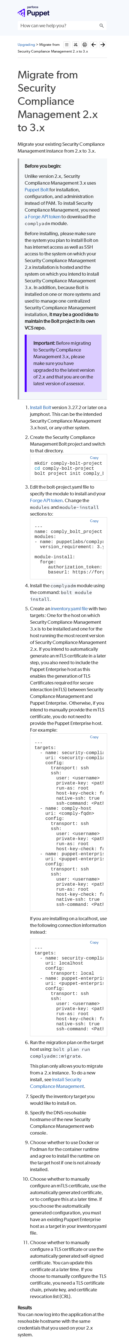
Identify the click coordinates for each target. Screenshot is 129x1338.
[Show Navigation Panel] (103, 11)
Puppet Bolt (37, 189)
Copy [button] (94, 457)
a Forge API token (43, 216)
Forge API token (46, 500)
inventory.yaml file (69, 608)
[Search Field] (62, 25)
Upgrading (26, 44)
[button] (101, 25)
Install (40, 407)
